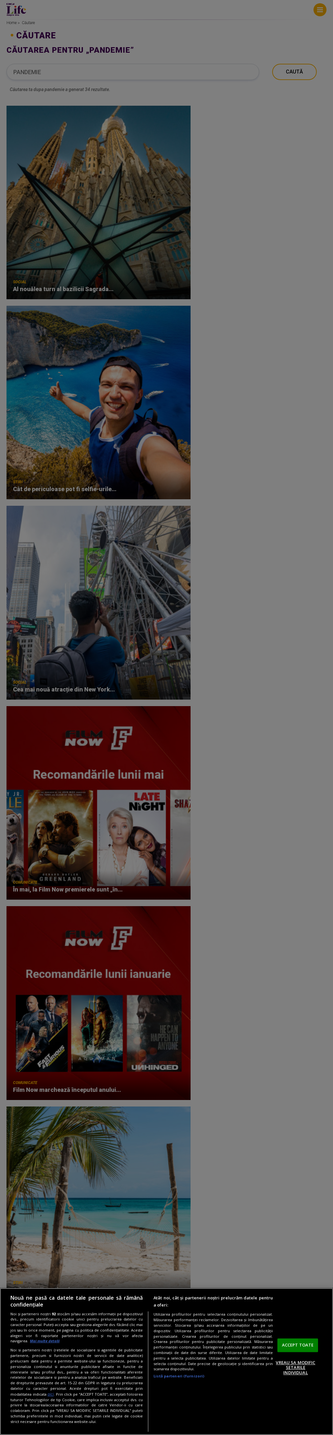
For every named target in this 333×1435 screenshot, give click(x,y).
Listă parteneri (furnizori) (178, 1376)
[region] (166, 1361)
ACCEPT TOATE (298, 1345)
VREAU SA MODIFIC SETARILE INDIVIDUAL (295, 1367)
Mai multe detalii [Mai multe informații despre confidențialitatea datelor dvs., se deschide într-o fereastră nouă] (45, 1340)
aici (50, 1394)
